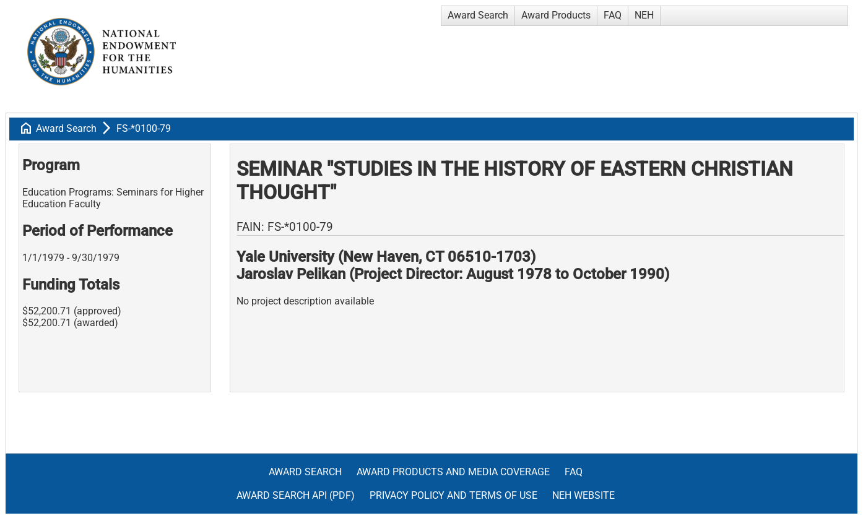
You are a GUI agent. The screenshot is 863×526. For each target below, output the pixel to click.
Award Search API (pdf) (295, 495)
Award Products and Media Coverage (453, 472)
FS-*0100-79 (143, 128)
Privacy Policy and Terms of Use (453, 495)
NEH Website (583, 495)
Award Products (556, 15)
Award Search (478, 15)
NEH (644, 15)
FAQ (613, 15)
